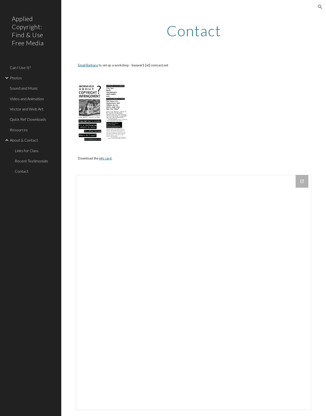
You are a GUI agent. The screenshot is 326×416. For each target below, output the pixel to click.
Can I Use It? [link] (20, 67)
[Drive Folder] (193, 292)
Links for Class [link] (26, 150)
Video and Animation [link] (27, 98)
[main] (193, 31)
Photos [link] (16, 77)
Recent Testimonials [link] (31, 161)
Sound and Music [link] (24, 88)
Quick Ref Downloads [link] (28, 119)
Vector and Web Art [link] (26, 109)
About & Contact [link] (24, 140)
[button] (320, 7)
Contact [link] (21, 171)
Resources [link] (19, 129)
